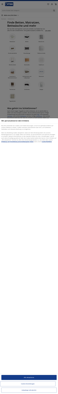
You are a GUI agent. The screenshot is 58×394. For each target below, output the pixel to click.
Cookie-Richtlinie (47, 141)
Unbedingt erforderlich (29, 390)
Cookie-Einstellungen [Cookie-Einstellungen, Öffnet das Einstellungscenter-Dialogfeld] (28, 384)
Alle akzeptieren (29, 377)
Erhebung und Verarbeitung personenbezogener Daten (17, 141)
